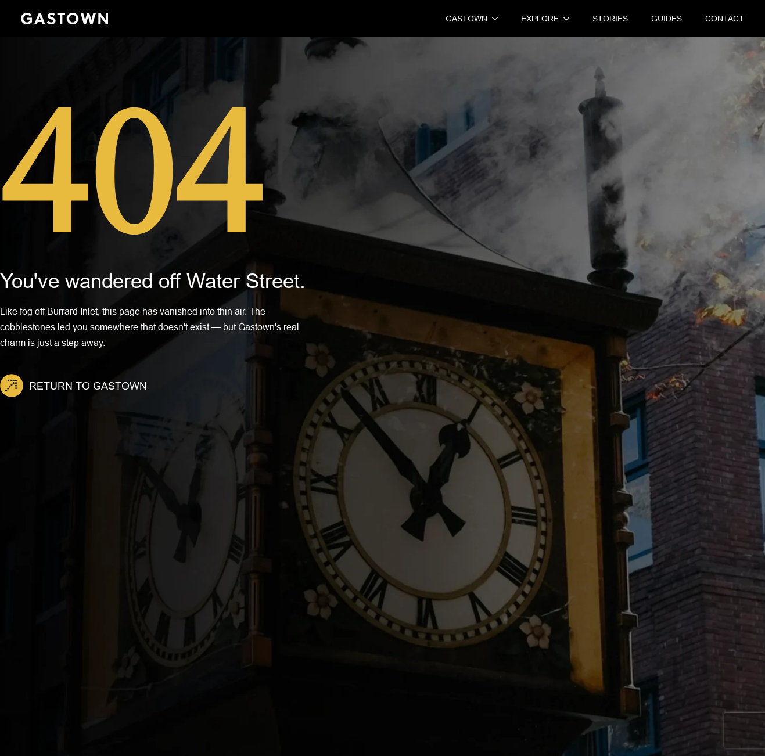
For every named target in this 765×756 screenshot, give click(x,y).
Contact (724, 18)
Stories (610, 18)
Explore (540, 18)
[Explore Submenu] (564, 19)
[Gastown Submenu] (492, 19)
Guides (666, 18)
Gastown (466, 18)
